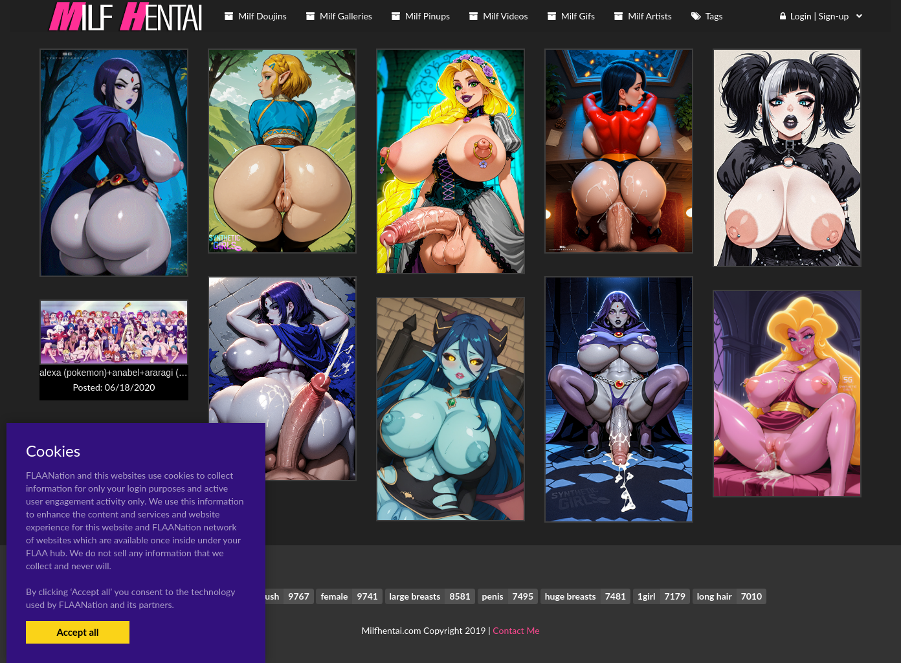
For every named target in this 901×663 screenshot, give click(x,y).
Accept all (77, 632)
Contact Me (516, 630)
